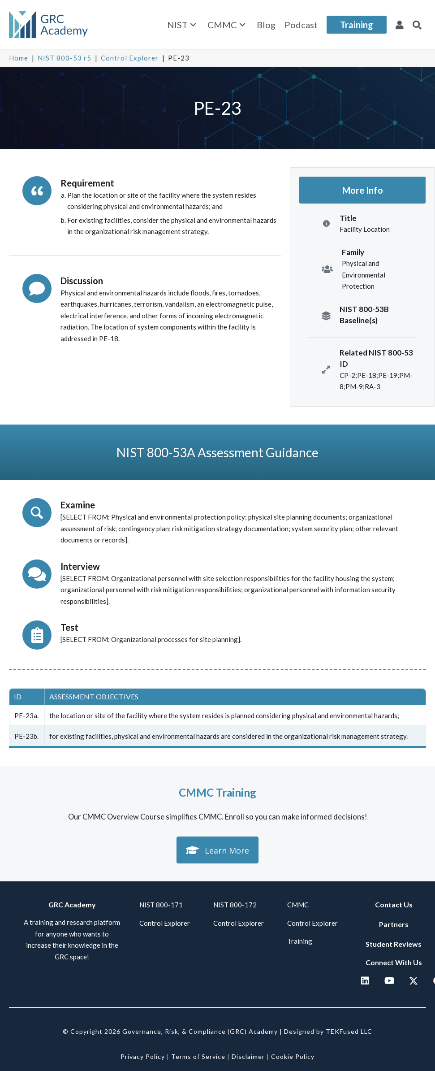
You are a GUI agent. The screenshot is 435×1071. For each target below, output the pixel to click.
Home (18, 58)
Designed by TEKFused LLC (328, 1031)
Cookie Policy (292, 1056)
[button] (193, 25)
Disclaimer (248, 1056)
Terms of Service (198, 1056)
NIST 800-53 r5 (64, 58)
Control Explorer (130, 58)
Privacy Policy (143, 1056)
